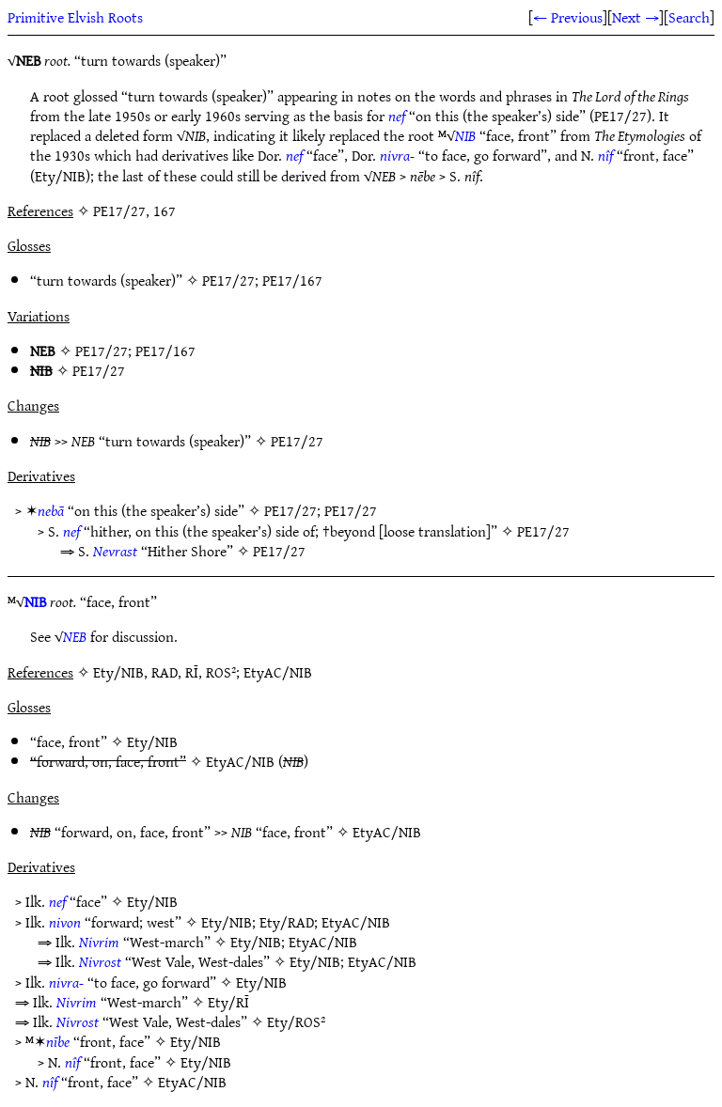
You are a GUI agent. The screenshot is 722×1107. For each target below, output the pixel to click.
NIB (465, 135)
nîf (605, 155)
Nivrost (100, 961)
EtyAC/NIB (240, 761)
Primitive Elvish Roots (75, 17)
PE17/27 (228, 280)
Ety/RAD (286, 922)
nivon (65, 922)
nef (396, 115)
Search (689, 17)
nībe (58, 1041)
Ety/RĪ (228, 1002)
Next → (635, 17)
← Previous (568, 17)
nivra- (397, 155)
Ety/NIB (152, 741)
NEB (74, 636)
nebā (51, 510)
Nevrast (115, 551)
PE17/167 (292, 280)
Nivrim (99, 941)
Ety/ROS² (296, 1021)
